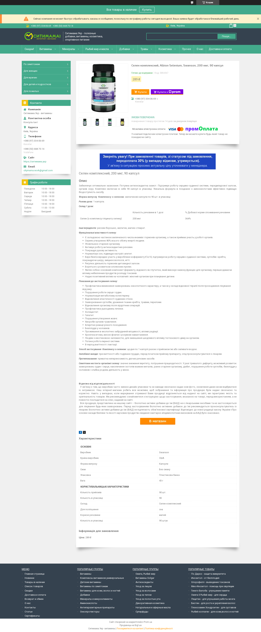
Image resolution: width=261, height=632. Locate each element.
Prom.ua (148, 622)
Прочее (186, 49)
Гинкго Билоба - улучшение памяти (210, 590)
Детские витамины (90, 582)
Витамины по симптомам (94, 586)
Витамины (46, 49)
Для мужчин (30, 77)
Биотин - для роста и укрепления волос (213, 603)
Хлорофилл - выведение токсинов (210, 582)
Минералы (68, 49)
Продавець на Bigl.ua (131, 625)
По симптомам (32, 64)
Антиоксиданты (144, 582)
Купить (147, 9)
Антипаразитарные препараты (97, 607)
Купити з (169, 92)
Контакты (30, 607)
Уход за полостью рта (148, 599)
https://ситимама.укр (35, 161)
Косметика (165, 49)
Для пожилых (31, 91)
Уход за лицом (144, 586)
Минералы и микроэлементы (96, 599)
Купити (142, 91)
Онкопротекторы (90, 611)
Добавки (124, 49)
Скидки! (29, 49)
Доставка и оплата (220, 49)
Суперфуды (142, 611)
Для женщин (30, 70)
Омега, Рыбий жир (145, 573)
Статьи (28, 611)
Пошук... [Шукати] (226, 36)
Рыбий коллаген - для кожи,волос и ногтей (215, 611)
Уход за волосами (146, 590)
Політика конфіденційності (159, 628)
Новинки (29, 578)
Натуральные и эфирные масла (153, 607)
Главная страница (34, 573)
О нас (200, 49)
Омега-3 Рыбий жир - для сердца (209, 594)
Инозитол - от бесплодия (205, 578)
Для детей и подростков (37, 84)
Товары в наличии (35, 582)
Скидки (29, 590)
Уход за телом (144, 594)
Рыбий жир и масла (97, 49)
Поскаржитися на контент (130, 628)
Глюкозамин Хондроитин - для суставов (213, 607)
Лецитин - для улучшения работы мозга (213, 599)
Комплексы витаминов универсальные (102, 578)
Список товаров (34, 586)
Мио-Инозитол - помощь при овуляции (212, 586)
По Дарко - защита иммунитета (208, 573)
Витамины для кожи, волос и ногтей (100, 590)
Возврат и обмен (34, 599)
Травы (144, 49)
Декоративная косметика (150, 603)
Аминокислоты (88, 603)
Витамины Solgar (145, 578)
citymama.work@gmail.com (38, 170)
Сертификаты (32, 615)
